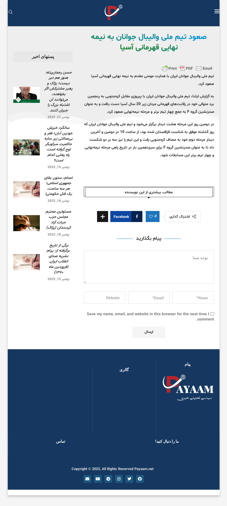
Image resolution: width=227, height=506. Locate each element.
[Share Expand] (102, 216)
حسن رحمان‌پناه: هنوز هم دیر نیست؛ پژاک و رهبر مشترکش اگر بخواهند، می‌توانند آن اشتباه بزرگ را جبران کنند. (58, 91)
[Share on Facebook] (126, 216)
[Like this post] (151, 217)
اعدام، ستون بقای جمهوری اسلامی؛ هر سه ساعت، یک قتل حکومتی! (58, 186)
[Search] (10, 12)
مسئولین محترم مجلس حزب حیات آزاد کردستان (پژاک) (58, 220)
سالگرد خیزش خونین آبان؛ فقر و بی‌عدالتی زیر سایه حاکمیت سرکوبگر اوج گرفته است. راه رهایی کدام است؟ (58, 144)
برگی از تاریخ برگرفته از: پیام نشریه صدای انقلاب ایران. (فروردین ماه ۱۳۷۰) (58, 259)
